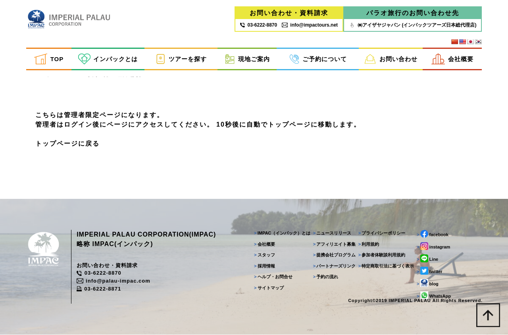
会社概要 (452, 59)
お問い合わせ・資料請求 (289, 13)
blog (427, 283)
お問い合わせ (391, 59)
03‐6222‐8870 (258, 25)
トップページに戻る (67, 143)
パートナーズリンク (334, 266)
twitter (429, 271)
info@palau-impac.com (114, 281)
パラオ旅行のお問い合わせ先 (412, 13)
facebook (432, 234)
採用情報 (264, 266)
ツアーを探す (181, 59)
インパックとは (108, 59)
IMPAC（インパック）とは (282, 233)
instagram (433, 246)
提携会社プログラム (334, 255)
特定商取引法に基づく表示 (386, 266)
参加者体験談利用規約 (381, 255)
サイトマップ (268, 288)
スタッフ (264, 255)
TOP (49, 59)
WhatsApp (433, 296)
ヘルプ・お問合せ (273, 277)
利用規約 (368, 244)
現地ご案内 (247, 59)
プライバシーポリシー (381, 233)
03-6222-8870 (99, 274)
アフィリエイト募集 (334, 244)
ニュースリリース (332, 233)
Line (427, 259)
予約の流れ (325, 277)
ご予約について (318, 59)
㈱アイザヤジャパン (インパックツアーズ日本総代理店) (412, 25)
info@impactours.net (310, 25)
